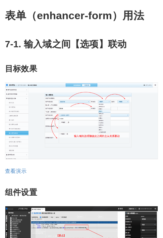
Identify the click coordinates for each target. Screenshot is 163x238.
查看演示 (16, 171)
